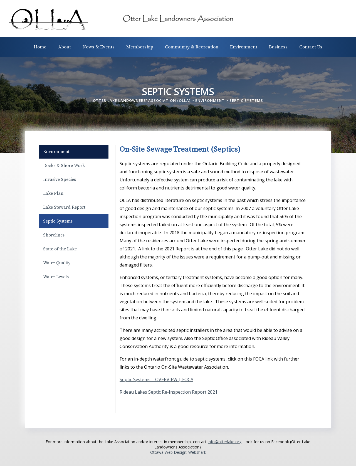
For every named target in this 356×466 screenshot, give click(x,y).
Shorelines (54, 235)
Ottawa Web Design (168, 452)
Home (40, 47)
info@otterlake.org (224, 441)
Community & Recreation (191, 47)
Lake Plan (53, 193)
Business (278, 47)
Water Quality (56, 263)
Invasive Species (59, 179)
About (64, 47)
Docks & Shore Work (64, 165)
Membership (139, 47)
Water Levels (56, 277)
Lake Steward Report (64, 207)
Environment (243, 47)
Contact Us (310, 47)
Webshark (197, 452)
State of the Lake (60, 249)
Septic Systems (58, 221)
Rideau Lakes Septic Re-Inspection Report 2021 (168, 392)
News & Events (99, 47)
